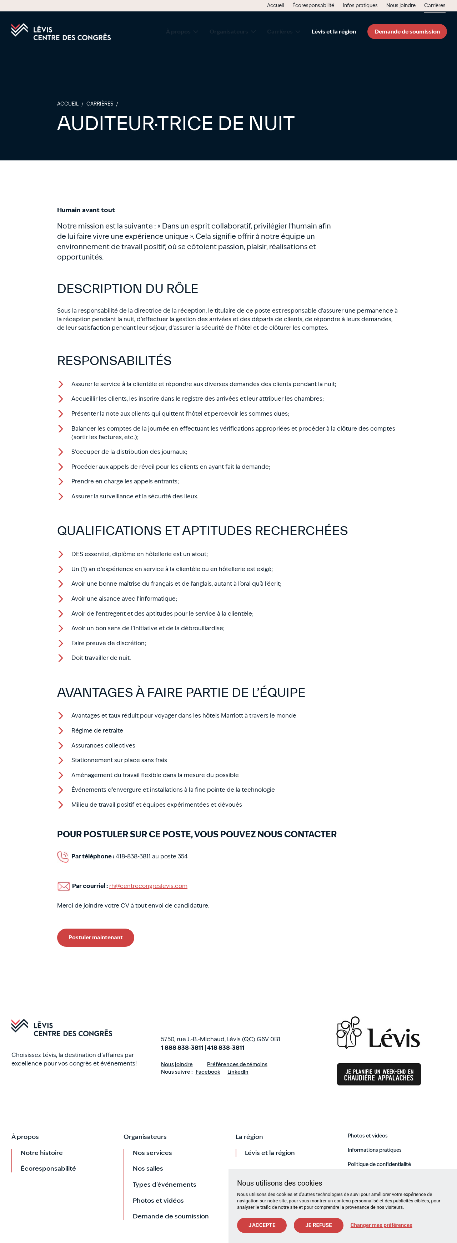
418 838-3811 (226, 1047)
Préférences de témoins (237, 1065)
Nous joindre (177, 1065)
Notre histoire (42, 1152)
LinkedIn (237, 1072)
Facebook (208, 1072)
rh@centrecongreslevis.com (148, 886)
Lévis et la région (270, 1152)
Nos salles (148, 1168)
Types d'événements (164, 1184)
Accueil (61, 32)
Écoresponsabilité (48, 1168)
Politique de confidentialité (379, 1164)
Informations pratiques (375, 1150)
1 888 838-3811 (182, 1047)
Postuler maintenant (96, 937)
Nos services (152, 1152)
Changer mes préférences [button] (381, 1225)
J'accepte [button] (261, 1225)
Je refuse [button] (318, 1225)
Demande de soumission (407, 31)
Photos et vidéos (158, 1200)
